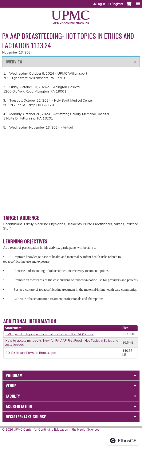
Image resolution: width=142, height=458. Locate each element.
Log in (100, 4)
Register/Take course (26, 417)
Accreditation (19, 406)
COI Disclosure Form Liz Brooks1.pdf (30, 353)
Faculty (13, 396)
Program (14, 375)
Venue (11, 386)
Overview (14, 62)
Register (117, 4)
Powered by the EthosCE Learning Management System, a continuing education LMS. (123, 441)
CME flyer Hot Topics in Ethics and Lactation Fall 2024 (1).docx (49, 334)
